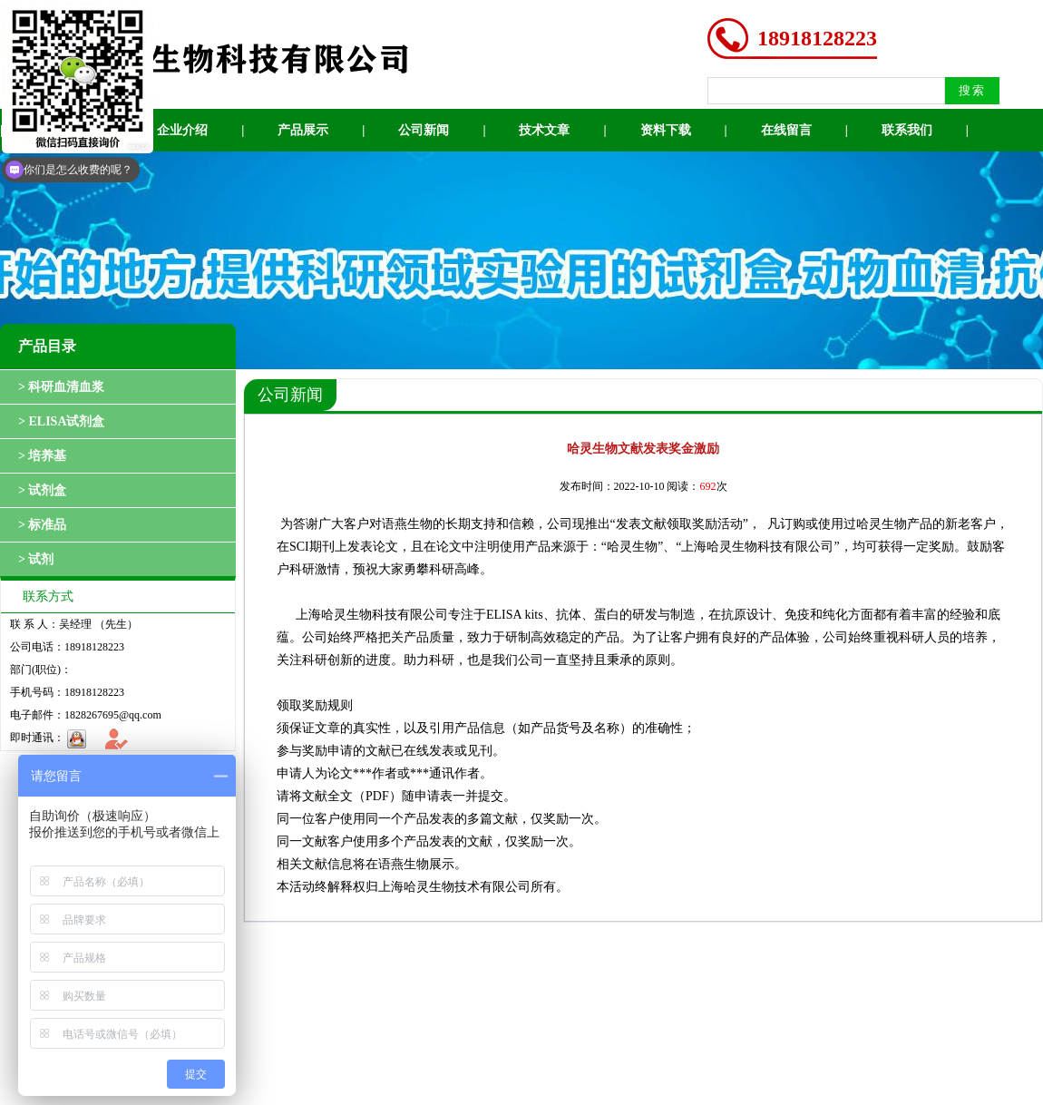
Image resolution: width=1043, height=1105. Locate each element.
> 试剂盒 (42, 490)
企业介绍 (182, 130)
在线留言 (786, 130)
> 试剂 (36, 559)
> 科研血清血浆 (61, 387)
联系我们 (907, 130)
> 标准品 (42, 525)
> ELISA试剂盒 (61, 421)
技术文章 (544, 130)
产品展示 (303, 130)
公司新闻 (423, 130)
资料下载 (665, 130)
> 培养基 (42, 456)
